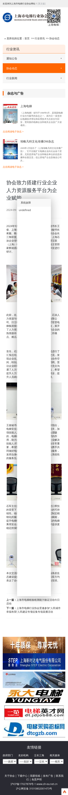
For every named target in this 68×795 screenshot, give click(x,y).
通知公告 (34, 58)
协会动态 (54, 38)
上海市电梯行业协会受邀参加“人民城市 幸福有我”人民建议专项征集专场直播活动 (33, 609)
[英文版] (42, 3)
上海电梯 (26, 106)
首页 (27, 38)
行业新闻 (34, 78)
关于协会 (10, 775)
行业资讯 (40, 38)
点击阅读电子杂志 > (13, 131)
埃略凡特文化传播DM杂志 (37, 141)
